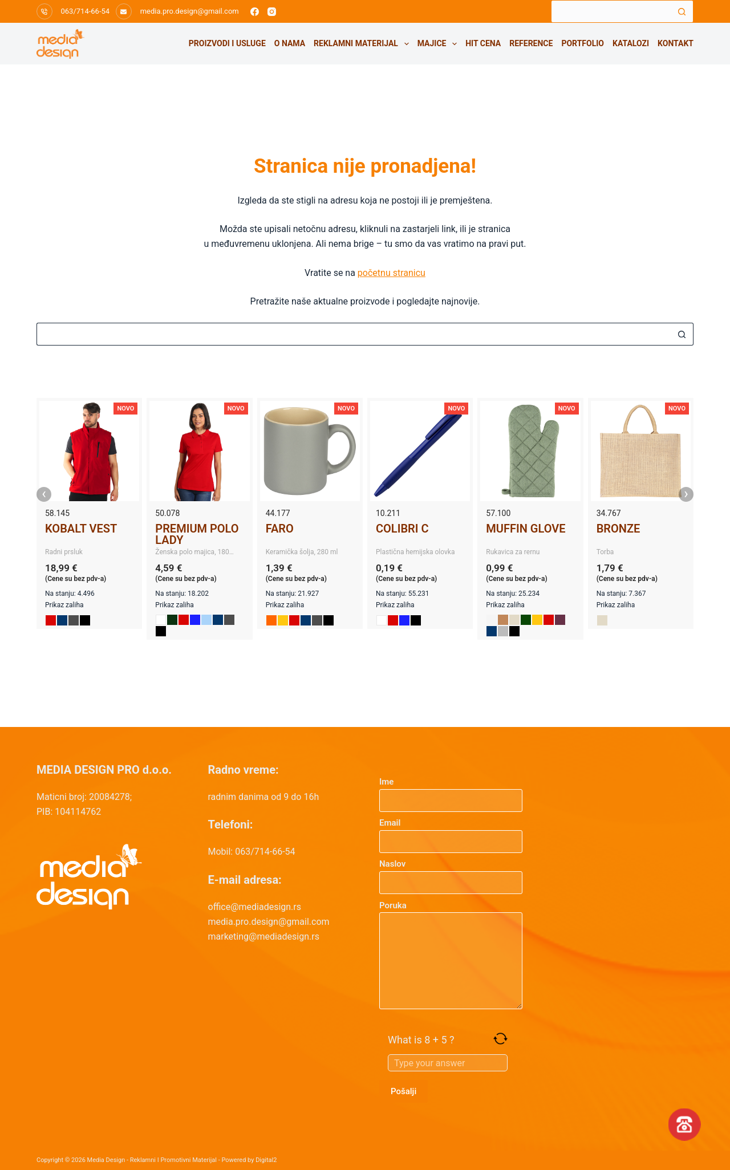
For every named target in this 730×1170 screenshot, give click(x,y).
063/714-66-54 (85, 11)
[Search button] (682, 11)
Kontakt (676, 43)
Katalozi (631, 43)
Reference (531, 43)
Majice (439, 44)
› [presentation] (686, 494)
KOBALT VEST (81, 528)
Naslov (450, 873)
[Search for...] (611, 11)
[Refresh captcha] (500, 1038)
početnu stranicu (391, 272)
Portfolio (582, 43)
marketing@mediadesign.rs (263, 936)
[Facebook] (254, 11)
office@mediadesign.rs (255, 906)
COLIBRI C (402, 528)
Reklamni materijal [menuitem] (363, 44)
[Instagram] (271, 11)
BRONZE (618, 528)
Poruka (450, 955)
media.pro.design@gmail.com (189, 11)
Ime (450, 791)
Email (450, 832)
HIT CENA (483, 43)
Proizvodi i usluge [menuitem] (227, 43)
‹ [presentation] (44, 494)
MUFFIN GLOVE (525, 528)
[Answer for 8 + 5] (448, 1062)
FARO (280, 528)
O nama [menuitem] (289, 43)
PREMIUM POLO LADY (196, 534)
